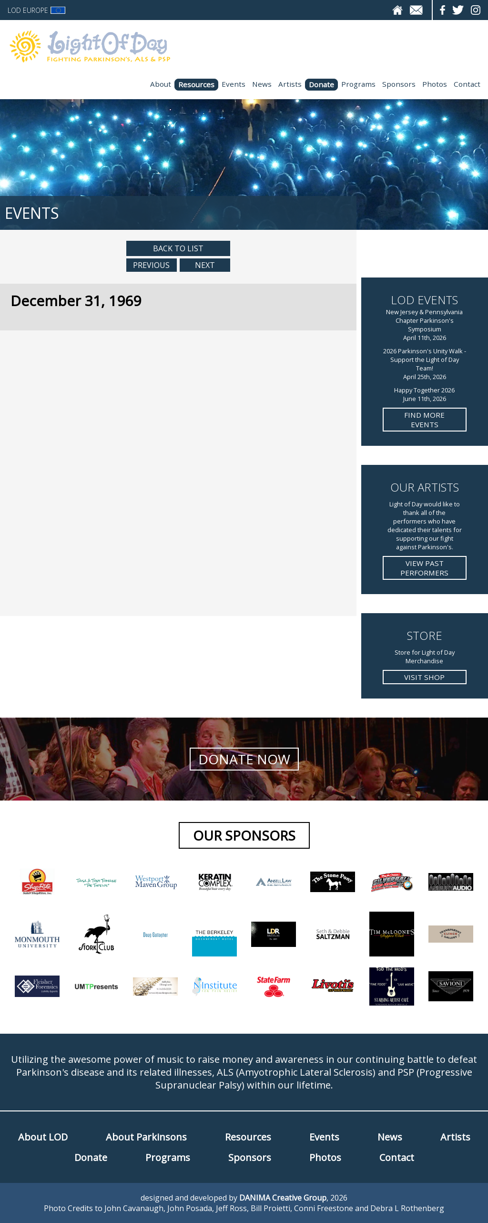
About (160, 84)
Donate (321, 84)
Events (233, 84)
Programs (358, 84)
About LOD (43, 1137)
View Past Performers (424, 567)
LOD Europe (36, 10)
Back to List (178, 248)
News (262, 84)
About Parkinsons (146, 1137)
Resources (196, 84)
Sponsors (399, 84)
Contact (467, 84)
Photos (434, 84)
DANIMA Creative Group (282, 1197)
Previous (151, 265)
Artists (290, 84)
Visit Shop (424, 677)
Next (205, 265)
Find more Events (424, 419)
